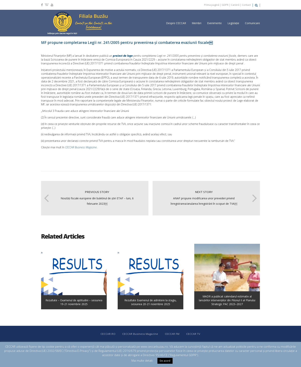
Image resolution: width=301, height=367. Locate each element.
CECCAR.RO (108, 334)
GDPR (225, 5)
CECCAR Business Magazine (81, 147)
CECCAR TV (193, 334)
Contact (246, 5)
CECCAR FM (172, 334)
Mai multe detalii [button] (142, 360)
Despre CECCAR (176, 23)
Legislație (233, 23)
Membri (196, 23)
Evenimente (214, 23)
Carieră (235, 5)
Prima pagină (211, 5)
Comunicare (252, 23)
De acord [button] (165, 360)
